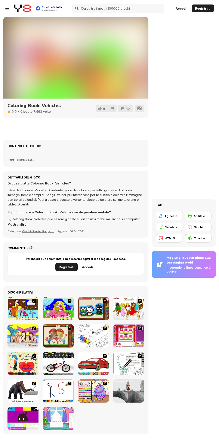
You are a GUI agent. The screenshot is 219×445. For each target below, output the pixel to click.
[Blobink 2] (93, 336)
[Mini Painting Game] (58, 391)
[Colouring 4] (58, 308)
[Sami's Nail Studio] (128, 336)
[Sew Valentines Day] (58, 336)
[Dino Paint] (128, 363)
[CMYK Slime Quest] (22, 418)
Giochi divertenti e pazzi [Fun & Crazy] (38, 231)
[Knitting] (93, 308)
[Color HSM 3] (128, 308)
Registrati (202, 8)
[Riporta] (125, 108)
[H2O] (22, 336)
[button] (17, 224)
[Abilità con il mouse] (198, 216)
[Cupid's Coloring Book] (22, 363)
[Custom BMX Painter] (58, 363)
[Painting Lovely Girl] (22, 308)
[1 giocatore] (169, 216)
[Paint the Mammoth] (22, 391)
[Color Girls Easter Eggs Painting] (93, 391)
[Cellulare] (169, 227)
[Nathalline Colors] (128, 391)
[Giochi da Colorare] (198, 227)
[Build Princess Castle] (58, 418)
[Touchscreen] (198, 238)
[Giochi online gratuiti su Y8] (22, 8)
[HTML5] (169, 238)
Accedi (181, 8)
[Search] (77, 8)
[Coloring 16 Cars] (93, 363)
